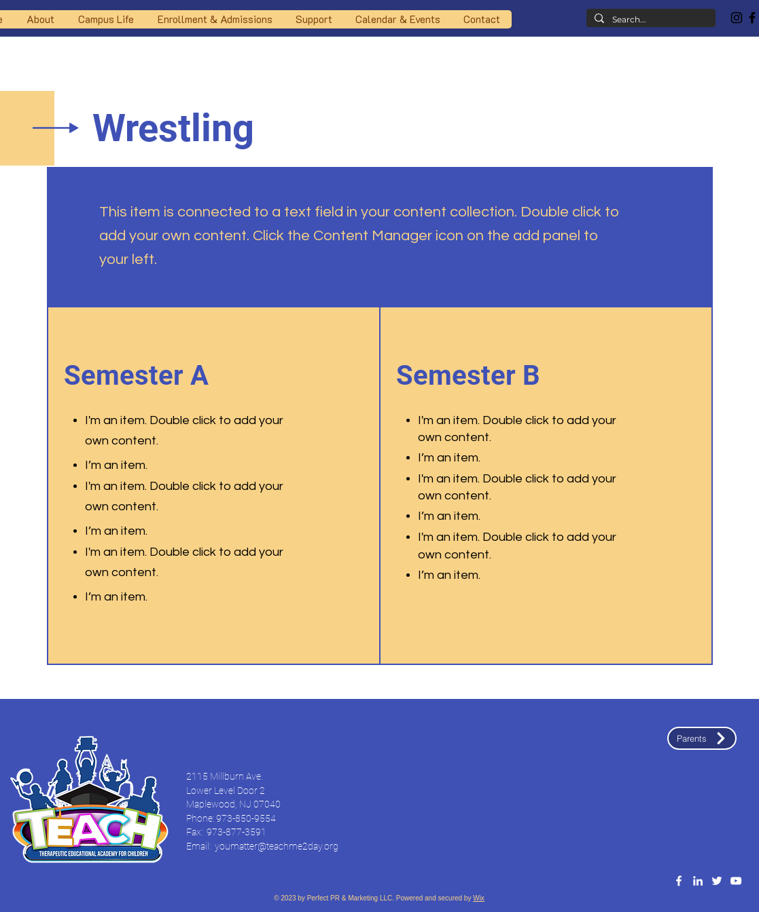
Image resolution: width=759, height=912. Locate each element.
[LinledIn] (698, 881)
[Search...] (649, 20)
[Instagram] (736, 17)
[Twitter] (717, 881)
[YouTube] (736, 881)
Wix (478, 898)
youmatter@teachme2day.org (276, 846)
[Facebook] (679, 881)
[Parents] (702, 738)
